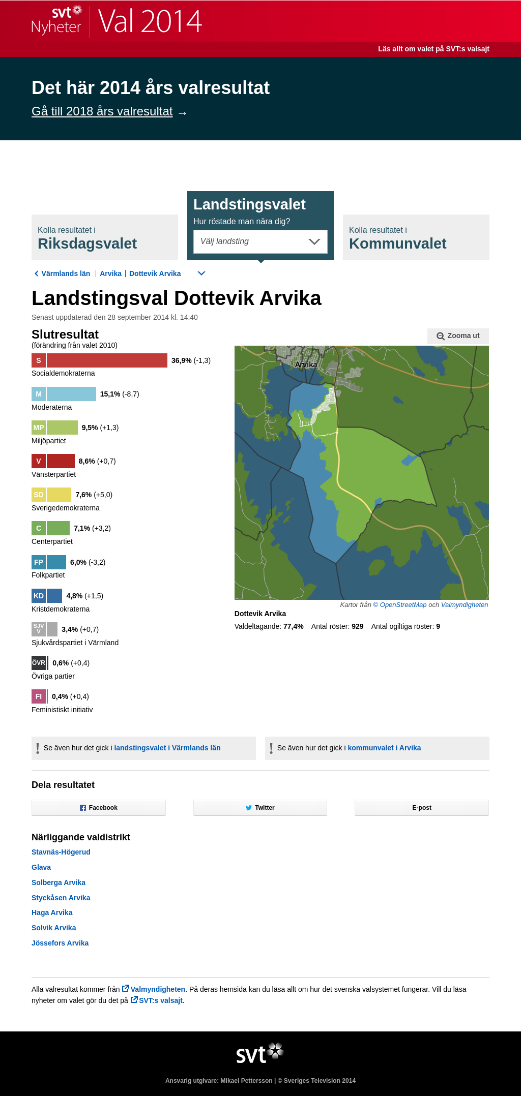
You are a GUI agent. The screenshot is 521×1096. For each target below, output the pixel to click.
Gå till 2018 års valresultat (102, 111)
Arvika (111, 273)
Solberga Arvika (58, 882)
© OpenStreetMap (400, 604)
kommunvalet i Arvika (384, 748)
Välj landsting (224, 241)
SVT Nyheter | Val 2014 (117, 21)
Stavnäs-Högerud (61, 852)
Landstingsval (249, 211)
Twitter (260, 807)
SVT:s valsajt (161, 1000)
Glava (41, 867)
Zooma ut (458, 336)
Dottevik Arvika (155, 273)
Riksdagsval (87, 239)
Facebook (99, 807)
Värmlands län (66, 273)
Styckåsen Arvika (61, 898)
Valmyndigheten (464, 604)
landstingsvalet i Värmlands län (167, 748)
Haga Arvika (52, 912)
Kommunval (398, 239)
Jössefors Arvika (60, 943)
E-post (422, 807)
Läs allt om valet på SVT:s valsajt (433, 49)
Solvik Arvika (54, 928)
